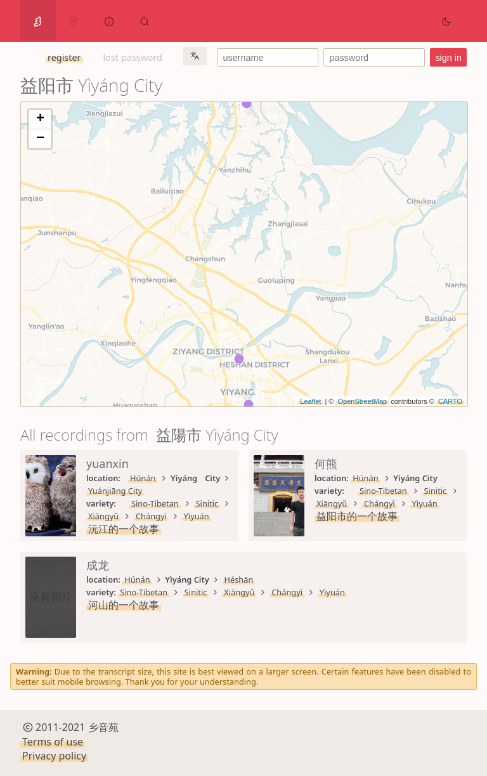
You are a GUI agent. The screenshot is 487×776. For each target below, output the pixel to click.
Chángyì (151, 516)
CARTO (450, 401)
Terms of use (52, 742)
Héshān (239, 579)
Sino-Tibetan (155, 503)
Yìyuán (196, 516)
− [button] (40, 138)
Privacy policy (54, 756)
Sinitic (207, 503)
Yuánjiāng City (115, 490)
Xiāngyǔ (103, 516)
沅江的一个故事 (123, 529)
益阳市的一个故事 (357, 516)
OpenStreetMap (362, 401)
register (64, 57)
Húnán (142, 478)
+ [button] (40, 119)
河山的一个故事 (123, 605)
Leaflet (310, 401)
